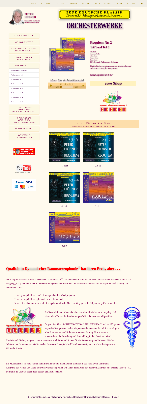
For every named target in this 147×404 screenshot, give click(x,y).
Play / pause (51, 86)
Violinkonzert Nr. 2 (17, 79)
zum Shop (113, 83)
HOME (33, 4)
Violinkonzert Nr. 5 (17, 93)
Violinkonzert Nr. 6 (17, 97)
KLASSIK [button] (62, 4)
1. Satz (64, 165)
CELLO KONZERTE (24, 42)
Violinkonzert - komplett (19, 70)
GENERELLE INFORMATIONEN (24, 136)
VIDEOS (108, 4)
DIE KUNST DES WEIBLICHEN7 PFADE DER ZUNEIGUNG (24, 109)
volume (83, 86)
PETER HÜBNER (47, 4)
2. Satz (98, 165)
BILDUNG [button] (86, 4)
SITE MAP (118, 4)
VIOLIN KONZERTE (24, 66)
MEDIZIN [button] (74, 4)
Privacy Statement (93, 397)
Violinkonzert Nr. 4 (17, 88)
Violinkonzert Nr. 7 (17, 102)
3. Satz (64, 206)
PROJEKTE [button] (132, 4)
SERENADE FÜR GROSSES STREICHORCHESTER (24, 50)
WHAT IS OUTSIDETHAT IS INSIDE (24, 58)
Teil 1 (98, 206)
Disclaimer (79, 397)
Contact (115, 397)
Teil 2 (64, 246)
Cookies (107, 397)
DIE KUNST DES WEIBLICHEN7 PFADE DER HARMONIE (24, 120)
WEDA (97, 4)
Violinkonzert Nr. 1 (17, 75)
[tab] (24, 36)
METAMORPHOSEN (24, 129)
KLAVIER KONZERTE (24, 36)
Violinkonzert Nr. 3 (17, 84)
